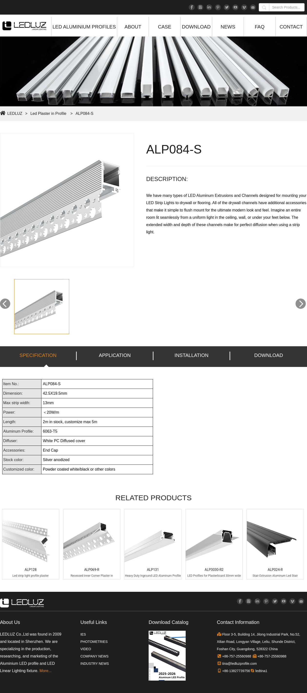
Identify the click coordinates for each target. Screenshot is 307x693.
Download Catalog (168, 622)
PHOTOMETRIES (94, 642)
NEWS (228, 26)
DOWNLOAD (196, 26)
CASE (164, 26)
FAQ (259, 26)
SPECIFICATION (38, 355)
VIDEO (85, 649)
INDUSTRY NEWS (94, 664)
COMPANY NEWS (94, 656)
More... (45, 671)
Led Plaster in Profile (48, 113)
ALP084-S (84, 113)
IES (83, 634)
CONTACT (291, 26)
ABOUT (133, 26)
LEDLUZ (14, 113)
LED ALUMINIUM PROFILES (84, 26)
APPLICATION (115, 355)
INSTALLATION (191, 355)
